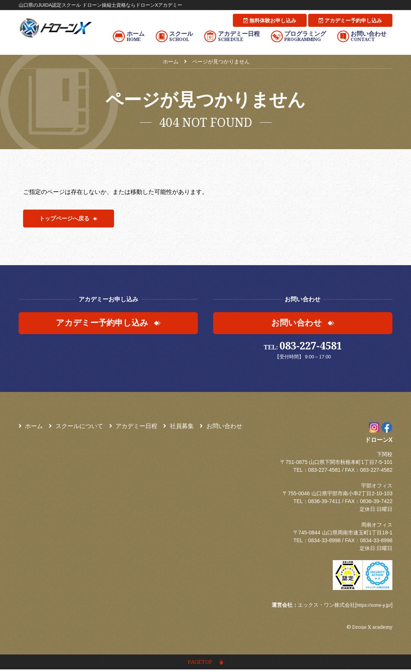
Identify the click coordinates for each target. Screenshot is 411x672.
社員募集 (178, 427)
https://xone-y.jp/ (372, 606)
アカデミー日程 (133, 427)
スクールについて (76, 427)
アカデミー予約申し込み (350, 20)
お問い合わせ (221, 427)
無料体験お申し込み (269, 20)
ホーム (31, 427)
